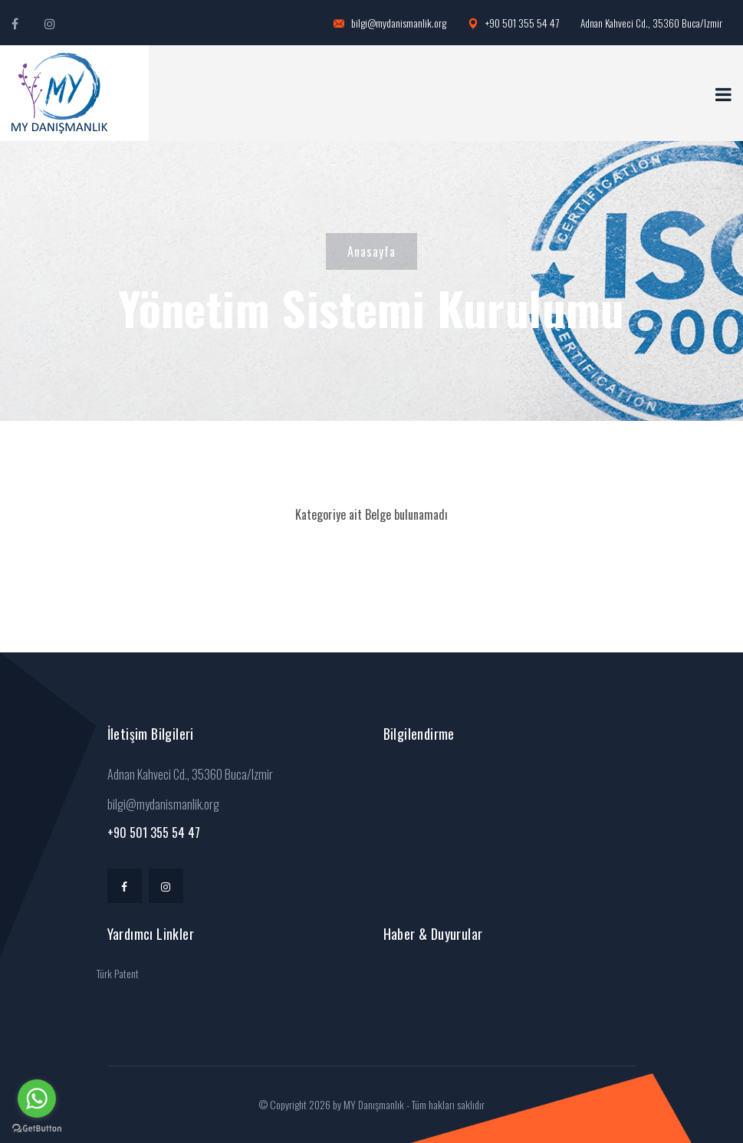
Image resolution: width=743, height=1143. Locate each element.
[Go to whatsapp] (37, 1098)
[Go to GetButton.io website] (36, 1127)
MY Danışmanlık (374, 1104)
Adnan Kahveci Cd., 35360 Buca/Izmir (651, 23)
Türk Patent (118, 973)
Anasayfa (371, 251)
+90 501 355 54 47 (513, 23)
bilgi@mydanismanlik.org (390, 23)
